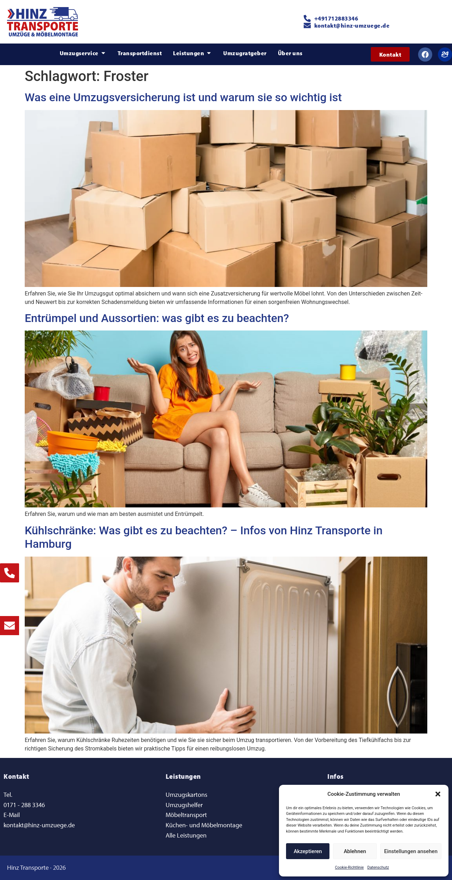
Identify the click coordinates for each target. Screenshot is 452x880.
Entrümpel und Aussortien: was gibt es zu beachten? (157, 318)
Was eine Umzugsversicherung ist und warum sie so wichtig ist (183, 97)
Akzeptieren (308, 851)
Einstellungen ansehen (411, 851)
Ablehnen (355, 851)
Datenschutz (378, 867)
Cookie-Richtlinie (349, 867)
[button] (437, 794)
